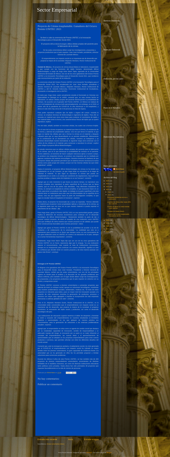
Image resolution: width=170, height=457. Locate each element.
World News (120, 169)
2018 (108, 226)
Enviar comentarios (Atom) (55, 444)
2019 (108, 223)
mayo (110, 192)
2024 (108, 183)
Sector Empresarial (57, 10)
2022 (108, 189)
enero (110, 195)
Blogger (109, 452)
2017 (108, 229)
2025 (108, 181)
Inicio (70, 439)
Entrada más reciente (47, 439)
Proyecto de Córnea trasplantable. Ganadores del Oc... (118, 215)
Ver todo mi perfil (118, 172)
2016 (108, 232)
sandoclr (89, 452)
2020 (108, 220)
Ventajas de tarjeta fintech (115, 211)
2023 (108, 186)
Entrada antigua (91, 439)
